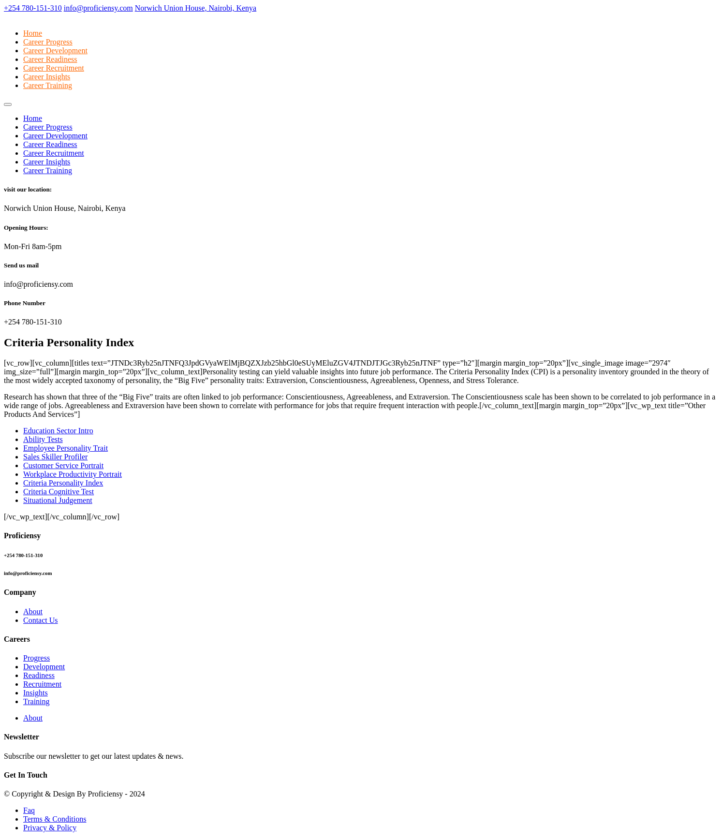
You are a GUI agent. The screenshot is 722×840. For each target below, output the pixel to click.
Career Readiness (50, 59)
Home (32, 33)
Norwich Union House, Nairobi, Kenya (196, 8)
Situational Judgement (57, 500)
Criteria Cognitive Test (58, 491)
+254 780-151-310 (33, 8)
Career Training (47, 85)
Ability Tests (43, 439)
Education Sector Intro (58, 431)
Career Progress (48, 42)
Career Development (55, 50)
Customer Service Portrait (63, 465)
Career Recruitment (53, 68)
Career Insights (46, 77)
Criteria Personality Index (63, 483)
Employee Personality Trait (65, 448)
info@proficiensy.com (98, 8)
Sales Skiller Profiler (55, 457)
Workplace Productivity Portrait (72, 474)
